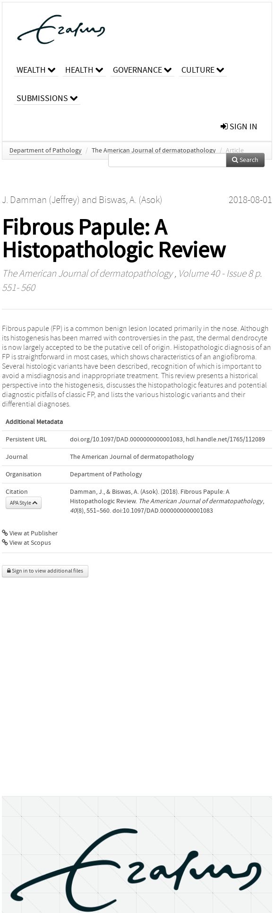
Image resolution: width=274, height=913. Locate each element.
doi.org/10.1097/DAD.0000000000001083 (126, 439)
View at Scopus (26, 543)
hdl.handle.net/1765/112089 (225, 439)
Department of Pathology (45, 150)
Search (245, 160)
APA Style (23, 502)
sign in (239, 127)
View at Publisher (30, 533)
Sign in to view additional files (45, 571)
